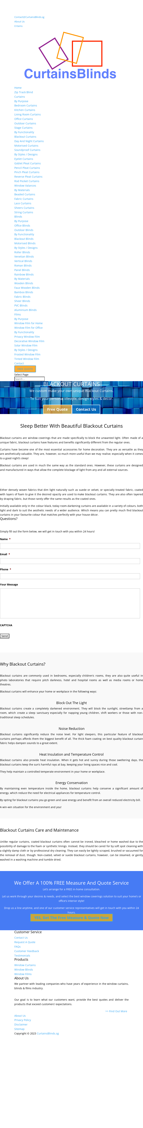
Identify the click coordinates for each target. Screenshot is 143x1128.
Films (17, 314)
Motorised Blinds (25, 243)
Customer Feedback (26, 951)
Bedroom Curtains (25, 105)
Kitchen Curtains (24, 110)
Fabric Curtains (23, 199)
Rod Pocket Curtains (26, 181)
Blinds (18, 216)
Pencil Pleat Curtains (27, 168)
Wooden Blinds (23, 283)
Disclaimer (21, 1024)
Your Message (9, 584)
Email (5, 554)
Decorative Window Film (29, 341)
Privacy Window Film (27, 336)
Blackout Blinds (24, 239)
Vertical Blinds (23, 261)
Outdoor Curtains (25, 123)
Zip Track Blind (23, 92)
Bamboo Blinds (23, 292)
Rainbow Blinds (24, 274)
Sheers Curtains (24, 208)
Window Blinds (23, 969)
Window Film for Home (28, 323)
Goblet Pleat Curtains (27, 163)
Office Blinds (22, 225)
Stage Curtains (23, 127)
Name (5, 539)
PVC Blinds (21, 305)
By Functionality (24, 132)
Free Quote (57, 409)
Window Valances (25, 185)
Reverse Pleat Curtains (28, 176)
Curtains (19, 96)
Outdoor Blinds (23, 230)
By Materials (22, 190)
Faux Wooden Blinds (27, 287)
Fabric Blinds (22, 296)
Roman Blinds (23, 265)
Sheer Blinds (22, 301)
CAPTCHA (6, 625)
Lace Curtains (22, 203)
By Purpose (21, 101)
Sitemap (19, 1029)
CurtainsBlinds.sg (48, 1033)
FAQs (17, 946)
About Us (19, 21)
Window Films (23, 974)
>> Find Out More (117, 1011)
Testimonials (22, 955)
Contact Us (86, 409)
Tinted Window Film (26, 359)
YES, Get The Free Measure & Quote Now (71, 917)
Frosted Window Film (27, 354)
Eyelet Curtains (23, 159)
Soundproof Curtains (27, 150)
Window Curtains (25, 965)
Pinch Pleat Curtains (26, 172)
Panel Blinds (22, 270)
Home (18, 87)
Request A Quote (24, 942)
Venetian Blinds (24, 256)
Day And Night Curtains (29, 141)
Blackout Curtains (25, 136)
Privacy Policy (22, 1020)
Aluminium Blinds (25, 310)
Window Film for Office (28, 327)
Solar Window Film (25, 345)
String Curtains (23, 212)
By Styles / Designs (26, 154)
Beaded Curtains (24, 194)
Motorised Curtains (26, 145)
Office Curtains (23, 119)
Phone (5, 569)
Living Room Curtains (27, 114)
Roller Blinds (22, 252)
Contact (19, 363)
